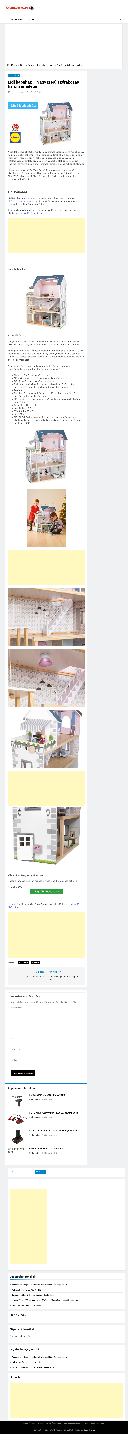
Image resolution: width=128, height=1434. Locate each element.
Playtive (35, 962)
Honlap (14, 1060)
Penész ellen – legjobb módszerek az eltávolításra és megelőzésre (39, 1285)
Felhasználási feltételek (95, 1423)
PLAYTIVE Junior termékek (21, 201)
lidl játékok (23, 962)
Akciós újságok (15, 20)
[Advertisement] (64, 45)
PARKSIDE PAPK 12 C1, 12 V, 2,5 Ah (46, 1148)
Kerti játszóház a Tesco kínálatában (26, 1305)
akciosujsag (15, 92)
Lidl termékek (14, 76)
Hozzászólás (17, 1008)
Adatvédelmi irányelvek (73, 1423)
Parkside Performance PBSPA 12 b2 (47, 1095)
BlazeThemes (89, 1430)
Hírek (31, 20)
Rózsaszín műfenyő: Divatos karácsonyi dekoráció (33, 1295)
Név (13, 1039)
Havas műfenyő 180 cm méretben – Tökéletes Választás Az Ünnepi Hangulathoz (45, 1300)
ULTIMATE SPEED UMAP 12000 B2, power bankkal (54, 1113)
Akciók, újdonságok (53, 1423)
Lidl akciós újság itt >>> (32, 213)
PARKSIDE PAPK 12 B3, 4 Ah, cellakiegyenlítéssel (53, 1130)
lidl (39, 201)
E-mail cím (16, 1049)
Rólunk (40, 1423)
